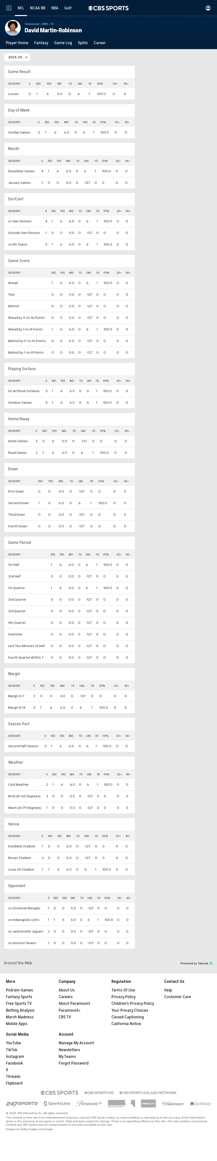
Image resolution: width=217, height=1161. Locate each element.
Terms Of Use (123, 990)
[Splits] (83, 43)
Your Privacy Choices (129, 1010)
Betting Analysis (20, 1010)
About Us (67, 990)
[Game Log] (63, 43)
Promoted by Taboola (197, 963)
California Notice (126, 1023)
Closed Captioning (127, 1017)
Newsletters (69, 1049)
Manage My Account (76, 1043)
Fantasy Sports (19, 996)
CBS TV (65, 1017)
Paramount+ (70, 1010)
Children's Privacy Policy (132, 1003)
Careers (66, 996)
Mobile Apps (16, 1023)
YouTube (13, 1043)
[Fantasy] (41, 43)
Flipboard (14, 1083)
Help (168, 990)
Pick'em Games (19, 990)
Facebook (14, 1063)
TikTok (11, 1049)
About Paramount (74, 1003)
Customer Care (177, 996)
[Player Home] (17, 43)
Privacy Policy (123, 996)
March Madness (20, 1017)
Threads (13, 1076)
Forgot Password (74, 1063)
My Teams (67, 1056)
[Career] (100, 43)
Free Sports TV (19, 1003)
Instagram (15, 1056)
